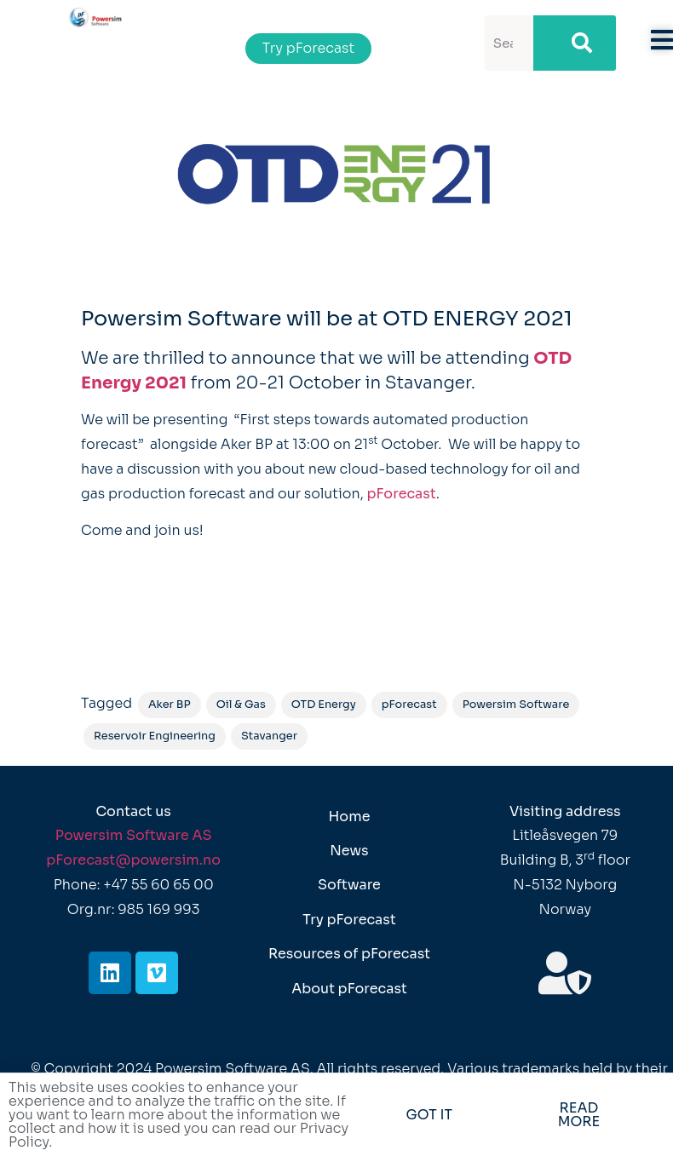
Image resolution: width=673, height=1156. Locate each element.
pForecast (401, 494)
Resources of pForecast (349, 954)
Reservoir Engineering (155, 736)
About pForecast (349, 989)
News (349, 851)
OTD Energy (323, 704)
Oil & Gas (241, 704)
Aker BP (169, 704)
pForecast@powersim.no (133, 860)
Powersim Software (516, 704)
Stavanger (269, 736)
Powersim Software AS (133, 835)
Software (349, 885)
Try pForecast (348, 920)
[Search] (574, 43)
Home (350, 816)
